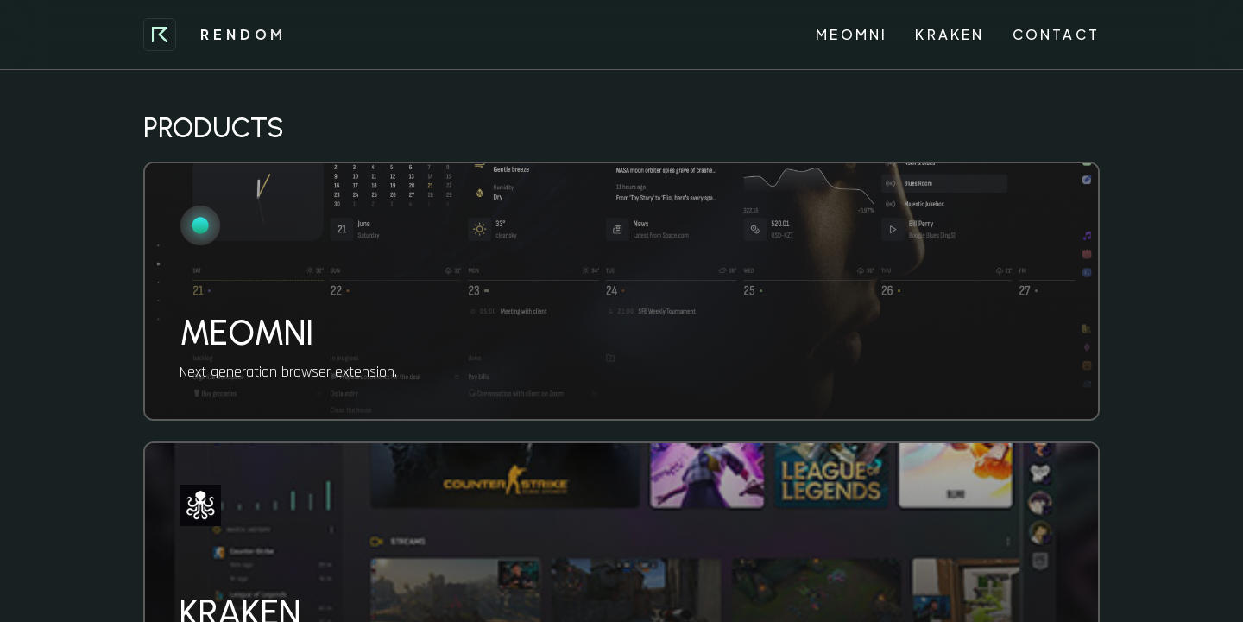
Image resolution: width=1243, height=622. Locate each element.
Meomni (851, 34)
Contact (1056, 34)
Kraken (949, 34)
